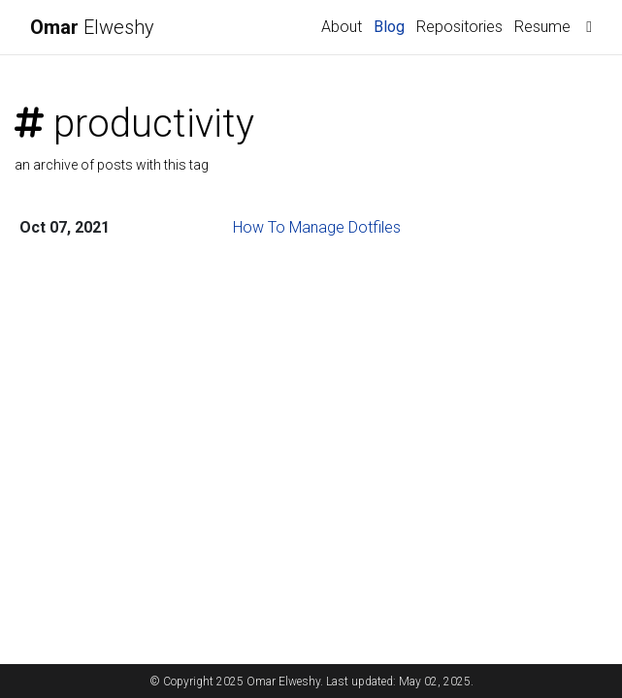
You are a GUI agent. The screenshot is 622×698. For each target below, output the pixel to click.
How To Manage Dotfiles (317, 227)
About (341, 26)
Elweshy (92, 27)
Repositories (459, 26)
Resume (542, 26)
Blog (389, 26)
